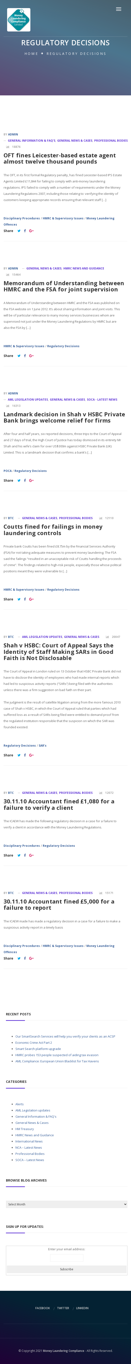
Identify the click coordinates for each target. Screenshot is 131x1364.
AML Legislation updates (28, 400)
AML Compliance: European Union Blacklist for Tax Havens (57, 1061)
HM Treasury (24, 1129)
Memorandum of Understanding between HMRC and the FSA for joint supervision (64, 286)
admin (13, 134)
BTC (11, 518)
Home (31, 54)
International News (29, 1141)
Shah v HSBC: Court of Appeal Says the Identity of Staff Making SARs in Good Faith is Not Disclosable (58, 651)
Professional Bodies (111, 141)
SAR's (43, 746)
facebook (42, 1308)
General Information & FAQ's (31, 141)
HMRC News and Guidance (83, 268)
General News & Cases (74, 141)
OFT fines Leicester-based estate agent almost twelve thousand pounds (60, 158)
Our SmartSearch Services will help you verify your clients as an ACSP (65, 1036)
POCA (8, 471)
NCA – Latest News (28, 1147)
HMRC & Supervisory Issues (63, 218)
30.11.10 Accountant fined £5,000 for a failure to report (59, 904)
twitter (63, 1308)
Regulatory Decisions (63, 346)
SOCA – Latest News (29, 1160)
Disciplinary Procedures (22, 218)
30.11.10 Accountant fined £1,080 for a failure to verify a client (59, 804)
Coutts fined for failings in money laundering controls (53, 529)
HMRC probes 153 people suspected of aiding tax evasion (56, 1055)
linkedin (82, 1308)
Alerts (19, 1104)
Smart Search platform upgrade (38, 1049)
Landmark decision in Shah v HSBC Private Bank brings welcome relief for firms (64, 417)
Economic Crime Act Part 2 (33, 1042)
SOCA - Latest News (102, 400)
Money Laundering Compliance (63, 1351)
